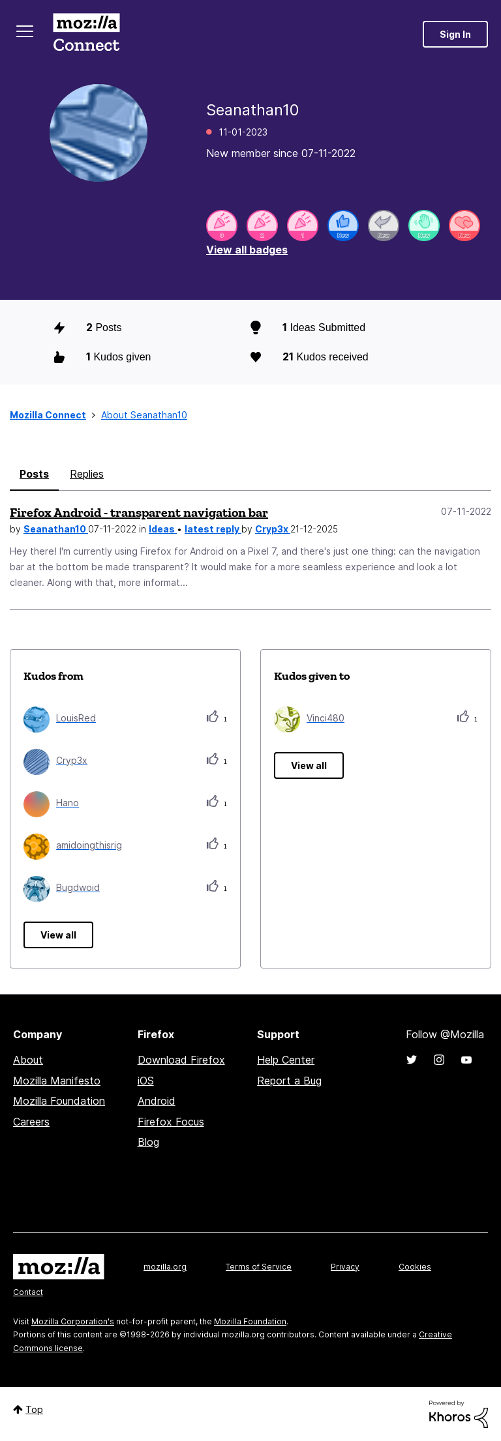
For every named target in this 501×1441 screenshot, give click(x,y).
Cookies (415, 1267)
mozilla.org (165, 1267)
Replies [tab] (87, 473)
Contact (28, 1292)
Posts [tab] (34, 473)
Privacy (345, 1267)
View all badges (247, 249)
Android (156, 1100)
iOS (146, 1080)
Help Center (285, 1059)
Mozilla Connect (86, 34)
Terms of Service (259, 1267)
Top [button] (34, 1409)
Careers (31, 1121)
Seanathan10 (55, 528)
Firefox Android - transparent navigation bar (139, 512)
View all (58, 934)
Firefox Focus (171, 1121)
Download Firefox (181, 1059)
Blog (148, 1141)
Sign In (455, 34)
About (28, 1059)
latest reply (213, 528)
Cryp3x (272, 528)
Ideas (163, 528)
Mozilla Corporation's (72, 1321)
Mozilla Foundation (59, 1100)
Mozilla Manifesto (56, 1080)
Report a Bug (289, 1080)
